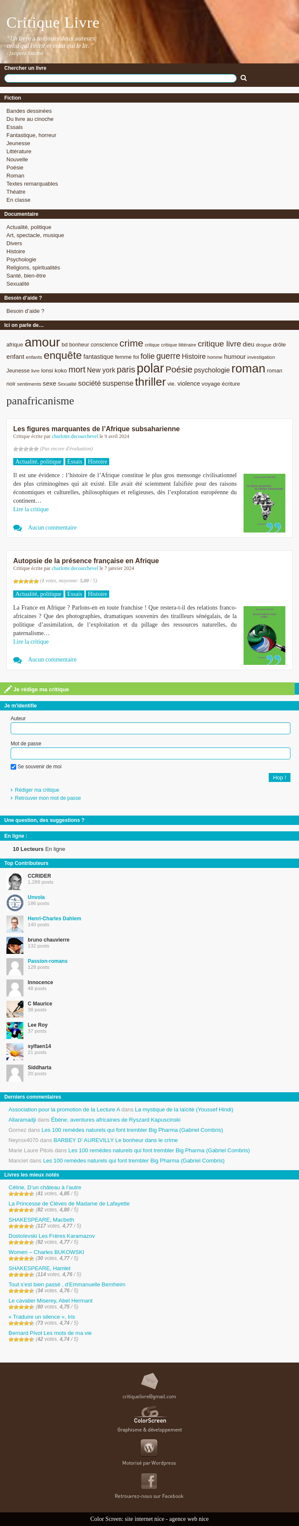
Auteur (18, 718)
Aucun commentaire (52, 527)
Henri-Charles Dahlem (54, 919)
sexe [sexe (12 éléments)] (49, 383)
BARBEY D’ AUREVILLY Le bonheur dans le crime (116, 1140)
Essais (14, 127)
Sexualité (17, 284)
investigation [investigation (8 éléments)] (261, 357)
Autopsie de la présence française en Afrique (86, 560)
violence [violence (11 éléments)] (188, 383)
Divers (14, 243)
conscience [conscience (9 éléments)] (104, 344)
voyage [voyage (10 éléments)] (211, 384)
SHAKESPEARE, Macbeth (41, 1220)
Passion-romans (47, 961)
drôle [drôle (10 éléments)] (279, 344)
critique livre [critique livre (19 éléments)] (219, 343)
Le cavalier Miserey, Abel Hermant (51, 1300)
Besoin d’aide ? (25, 311)
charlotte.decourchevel (75, 436)
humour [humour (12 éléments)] (235, 356)
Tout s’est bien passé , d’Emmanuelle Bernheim (67, 1284)
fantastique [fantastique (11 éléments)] (98, 356)
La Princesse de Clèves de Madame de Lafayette (69, 1203)
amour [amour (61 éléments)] (42, 342)
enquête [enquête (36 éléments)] (63, 355)
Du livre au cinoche (30, 119)
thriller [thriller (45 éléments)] (150, 381)
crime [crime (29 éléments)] (131, 343)
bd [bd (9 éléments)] (64, 344)
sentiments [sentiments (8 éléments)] (29, 384)
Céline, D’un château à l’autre (45, 1187)
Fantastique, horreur (31, 135)
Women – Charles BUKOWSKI (46, 1252)
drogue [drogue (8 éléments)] (263, 344)
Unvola (36, 897)
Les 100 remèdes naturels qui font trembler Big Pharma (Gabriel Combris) (132, 1130)
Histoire (15, 251)
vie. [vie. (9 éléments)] (172, 384)
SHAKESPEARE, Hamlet (39, 1268)
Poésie (14, 167)
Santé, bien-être (26, 275)
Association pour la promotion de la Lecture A (64, 1109)
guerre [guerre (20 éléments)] (168, 356)
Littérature (19, 151)
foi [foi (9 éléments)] (136, 357)
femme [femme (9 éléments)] (123, 357)
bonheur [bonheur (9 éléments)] (79, 344)
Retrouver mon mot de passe (48, 798)
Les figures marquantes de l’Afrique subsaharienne (96, 428)
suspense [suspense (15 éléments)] (118, 383)
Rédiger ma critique (37, 790)
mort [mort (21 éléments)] (76, 369)
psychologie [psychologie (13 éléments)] (212, 370)
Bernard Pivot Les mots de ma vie (50, 1333)
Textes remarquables (32, 183)
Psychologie (21, 259)
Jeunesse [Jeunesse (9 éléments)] (18, 370)
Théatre (16, 192)
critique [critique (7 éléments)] (152, 344)
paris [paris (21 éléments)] (126, 369)
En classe (18, 200)
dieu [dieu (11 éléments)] (248, 344)
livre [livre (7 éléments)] (35, 370)
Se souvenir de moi (36, 767)
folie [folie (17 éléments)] (147, 356)
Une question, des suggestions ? (44, 820)
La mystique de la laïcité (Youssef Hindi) (184, 1109)
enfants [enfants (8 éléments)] (34, 357)
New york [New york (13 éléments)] (101, 370)
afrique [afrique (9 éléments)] (14, 344)
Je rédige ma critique (36, 689)
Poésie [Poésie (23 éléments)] (178, 369)
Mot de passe (26, 744)
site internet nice (145, 1519)
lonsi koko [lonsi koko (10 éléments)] (54, 370)
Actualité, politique (29, 227)
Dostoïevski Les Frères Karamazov (52, 1236)
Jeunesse (18, 143)
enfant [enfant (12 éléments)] (15, 356)
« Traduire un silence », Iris (42, 1317)
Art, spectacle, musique (35, 235)
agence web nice (189, 1519)
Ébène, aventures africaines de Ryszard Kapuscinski (116, 1120)
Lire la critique (31, 509)
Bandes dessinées (29, 111)
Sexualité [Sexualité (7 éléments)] (67, 384)
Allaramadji (22, 1120)
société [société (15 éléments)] (89, 383)
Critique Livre (53, 22)
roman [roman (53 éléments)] (249, 368)
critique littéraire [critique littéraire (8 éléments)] (178, 344)
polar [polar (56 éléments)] (150, 368)
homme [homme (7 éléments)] (215, 357)
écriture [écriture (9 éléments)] (231, 384)
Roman (15, 175)
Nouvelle (17, 159)
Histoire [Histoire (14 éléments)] (194, 356)
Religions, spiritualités (33, 267)
